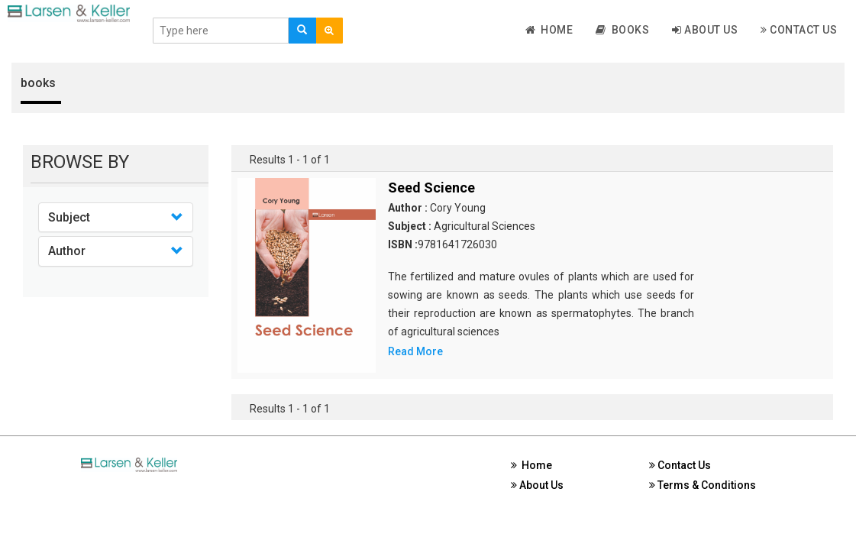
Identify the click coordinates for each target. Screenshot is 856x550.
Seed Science (431, 188)
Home (549, 30)
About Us (705, 30)
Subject (69, 217)
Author (67, 251)
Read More (415, 351)
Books (622, 30)
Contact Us (799, 30)
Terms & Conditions (702, 485)
